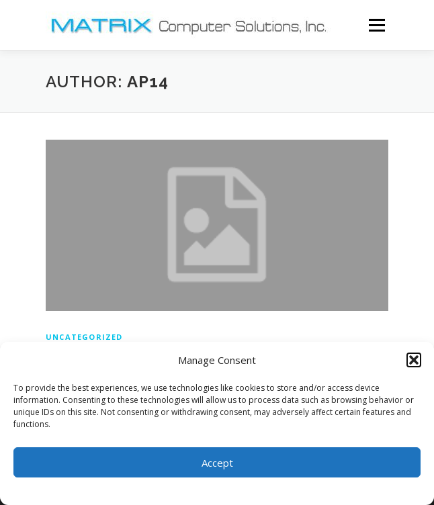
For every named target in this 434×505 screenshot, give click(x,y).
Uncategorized (84, 337)
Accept (217, 462)
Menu (376, 25)
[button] (414, 360)
